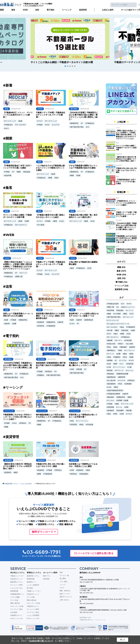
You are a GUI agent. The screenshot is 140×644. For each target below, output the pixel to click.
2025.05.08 (84, 359)
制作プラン (47, 576)
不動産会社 (9, 125)
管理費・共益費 (122, 400)
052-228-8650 (88, 603)
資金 (122, 327)
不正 (132, 313)
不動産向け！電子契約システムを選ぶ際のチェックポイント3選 (83, 364)
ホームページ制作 (16, 585)
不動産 (40, 125)
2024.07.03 (82, 258)
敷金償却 (111, 397)
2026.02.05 (15, 162)
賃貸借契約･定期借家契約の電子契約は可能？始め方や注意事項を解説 (51, 365)
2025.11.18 (15, 211)
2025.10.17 (81, 310)
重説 (125, 313)
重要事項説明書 (122, 374)
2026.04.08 (15, 109)
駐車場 (110, 370)
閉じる (122, 640)
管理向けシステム (34, 572)
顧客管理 (122, 377)
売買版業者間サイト (17, 594)
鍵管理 (132, 347)
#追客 (7, 286)
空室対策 (41, 326)
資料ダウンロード (66, 597)
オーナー (119, 340)
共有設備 (90, 424)
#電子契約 (11, 336)
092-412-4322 (88, 612)
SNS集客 (41, 225)
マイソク (24, 273)
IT (82, 123)
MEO (7, 128)
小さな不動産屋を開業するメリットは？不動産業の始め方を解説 (83, 166)
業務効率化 (74, 123)
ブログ (40, 121)
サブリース (120, 370)
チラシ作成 (14, 600)
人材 (109, 367)
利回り (121, 344)
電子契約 (50, 10)
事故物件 (124, 347)
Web (48, 125)
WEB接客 (13, 612)
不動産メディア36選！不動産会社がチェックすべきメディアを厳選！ (50, 114)
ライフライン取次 (16, 609)
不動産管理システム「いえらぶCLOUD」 (18, 484)
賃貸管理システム (33, 576)
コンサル (111, 400)
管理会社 (49, 371)
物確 (6, 427)
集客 (13, 10)
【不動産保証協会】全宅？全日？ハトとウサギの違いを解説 (17, 166)
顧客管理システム (16, 582)
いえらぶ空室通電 (33, 615)
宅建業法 (41, 375)
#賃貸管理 (11, 437)
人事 (130, 367)
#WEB (8, 235)
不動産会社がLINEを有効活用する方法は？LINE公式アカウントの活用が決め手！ (126, 251)
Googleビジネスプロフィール (118, 324)
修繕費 (110, 340)
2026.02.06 (16, 258)
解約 (130, 397)
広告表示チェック (16, 579)
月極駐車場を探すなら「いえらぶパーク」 (93, 620)
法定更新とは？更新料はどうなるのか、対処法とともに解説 (83, 465)
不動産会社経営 (113, 303)
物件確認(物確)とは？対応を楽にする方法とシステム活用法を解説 (50, 416)
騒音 (16, 472)
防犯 (81, 424)
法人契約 (130, 344)
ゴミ (122, 364)
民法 (125, 357)
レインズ (130, 310)
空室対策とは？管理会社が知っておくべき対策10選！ (83, 416)
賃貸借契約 (84, 474)
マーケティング (10, 121)
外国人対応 (112, 344)
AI (118, 307)
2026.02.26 (84, 109)
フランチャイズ (113, 320)
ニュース (63, 584)
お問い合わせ (64, 600)
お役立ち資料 (107, 10)
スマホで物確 (15, 597)
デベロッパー (128, 317)
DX (88, 127)
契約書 (79, 369)
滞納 (120, 350)
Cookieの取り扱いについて (41, 641)
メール (119, 407)
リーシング (66, 10)
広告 (92, 221)
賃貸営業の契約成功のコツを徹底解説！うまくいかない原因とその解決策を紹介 (50, 315)
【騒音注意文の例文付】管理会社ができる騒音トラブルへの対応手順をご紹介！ (17, 466)
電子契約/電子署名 (77, 127)
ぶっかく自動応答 (33, 585)
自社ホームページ (128, 307)
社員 (109, 364)
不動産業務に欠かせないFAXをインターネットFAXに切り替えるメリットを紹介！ (17, 417)
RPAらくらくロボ (16, 618)
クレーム (130, 370)
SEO (109, 334)
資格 (78, 175)
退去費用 (120, 410)
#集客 (7, 188)
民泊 (109, 347)
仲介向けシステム (17, 572)
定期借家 (128, 384)
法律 (72, 369)
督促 (115, 347)
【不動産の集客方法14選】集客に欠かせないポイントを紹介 (50, 216)
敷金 (125, 354)
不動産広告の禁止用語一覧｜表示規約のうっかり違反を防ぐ (83, 216)
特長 (61, 572)
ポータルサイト (21, 225)
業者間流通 (14, 591)
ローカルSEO (21, 125)
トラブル (123, 360)
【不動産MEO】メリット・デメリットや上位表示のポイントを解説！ (18, 114)
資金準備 (8, 175)
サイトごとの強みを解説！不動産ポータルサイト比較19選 (17, 216)
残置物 (110, 360)
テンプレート (130, 350)
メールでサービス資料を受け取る (95, 553)
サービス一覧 (64, 575)
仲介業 (110, 330)
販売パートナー (65, 594)
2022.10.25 (20, 411)
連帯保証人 (112, 350)
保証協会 (27, 172)
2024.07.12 (51, 359)
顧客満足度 (89, 320)
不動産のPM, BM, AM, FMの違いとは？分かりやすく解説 (50, 465)
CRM (72, 324)
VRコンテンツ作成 (16, 606)
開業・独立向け (65, 591)
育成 (109, 357)
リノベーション (82, 421)
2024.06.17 (51, 460)
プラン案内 (63, 582)
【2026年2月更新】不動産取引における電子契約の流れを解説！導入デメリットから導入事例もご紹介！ (83, 116)
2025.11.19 (47, 162)
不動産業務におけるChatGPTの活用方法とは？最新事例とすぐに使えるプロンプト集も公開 (126, 239)
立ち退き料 (112, 380)
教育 (115, 364)
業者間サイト (31, 582)
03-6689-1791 (88, 582)
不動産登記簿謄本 (114, 394)
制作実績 (46, 579)
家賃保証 (111, 374)
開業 (2, 10)
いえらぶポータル (16, 588)
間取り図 (19, 276)
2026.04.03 (49, 109)
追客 (37, 10)
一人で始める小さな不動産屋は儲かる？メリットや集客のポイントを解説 (50, 167)
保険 (131, 357)
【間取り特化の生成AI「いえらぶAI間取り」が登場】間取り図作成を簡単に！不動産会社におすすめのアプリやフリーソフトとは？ (17, 265)
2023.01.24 (86, 411)
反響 (27, 221)
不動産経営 (51, 326)
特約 (115, 414)
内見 (72, 421)
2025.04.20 (84, 460)
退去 (109, 414)
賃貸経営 (41, 322)
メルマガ (56, 125)
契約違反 (125, 330)
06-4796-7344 (88, 593)
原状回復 (111, 407)
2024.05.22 (81, 211)
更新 (88, 470)
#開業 (7, 138)
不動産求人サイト (16, 615)
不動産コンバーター (17, 576)
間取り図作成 (15, 603)
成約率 (7, 324)
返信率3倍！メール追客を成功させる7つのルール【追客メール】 (84, 314)
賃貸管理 (83, 10)
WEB (25, 10)
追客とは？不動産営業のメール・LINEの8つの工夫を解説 (18, 314)
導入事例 (63, 578)
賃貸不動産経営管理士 (115, 390)
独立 (57, 178)
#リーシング (13, 387)
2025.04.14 (19, 460)
